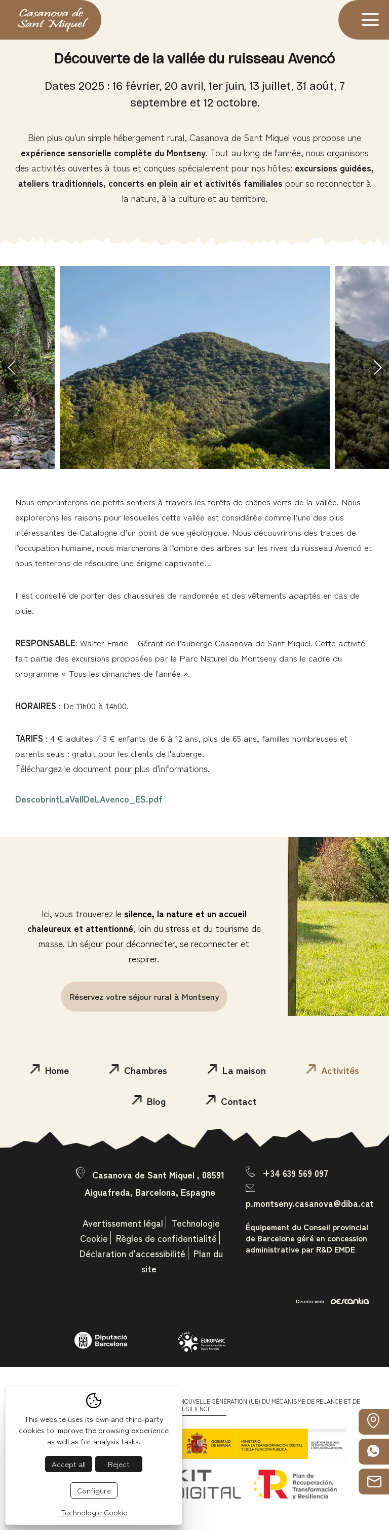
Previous (11, 367)
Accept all (69, 1463)
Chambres (138, 1070)
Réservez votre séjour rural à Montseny (144, 996)
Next (377, 367)
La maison (237, 1070)
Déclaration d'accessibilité (132, 1253)
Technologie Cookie (94, 1512)
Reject (119, 1463)
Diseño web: (332, 1301)
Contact (231, 1101)
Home (49, 1070)
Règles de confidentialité (166, 1237)
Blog (149, 1101)
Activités (332, 1070)
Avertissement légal (123, 1222)
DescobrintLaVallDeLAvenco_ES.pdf (89, 798)
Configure (94, 1490)
